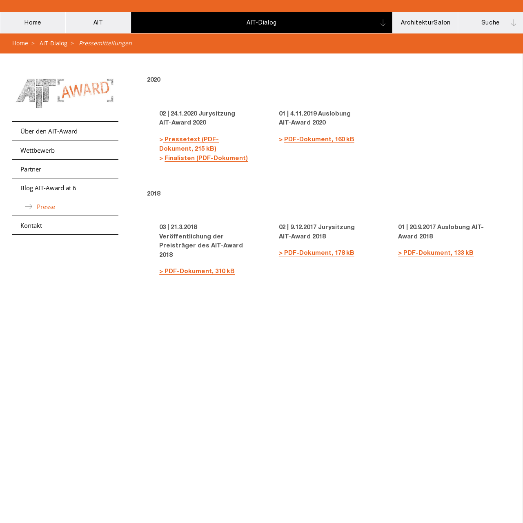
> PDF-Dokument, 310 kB (197, 272)
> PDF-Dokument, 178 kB (316, 253)
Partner (30, 169)
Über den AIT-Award (49, 131)
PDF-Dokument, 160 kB (319, 140)
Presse (46, 207)
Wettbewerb (37, 150)
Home (20, 43)
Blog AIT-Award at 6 (48, 188)
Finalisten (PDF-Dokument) (206, 159)
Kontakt (31, 225)
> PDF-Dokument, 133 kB (436, 253)
